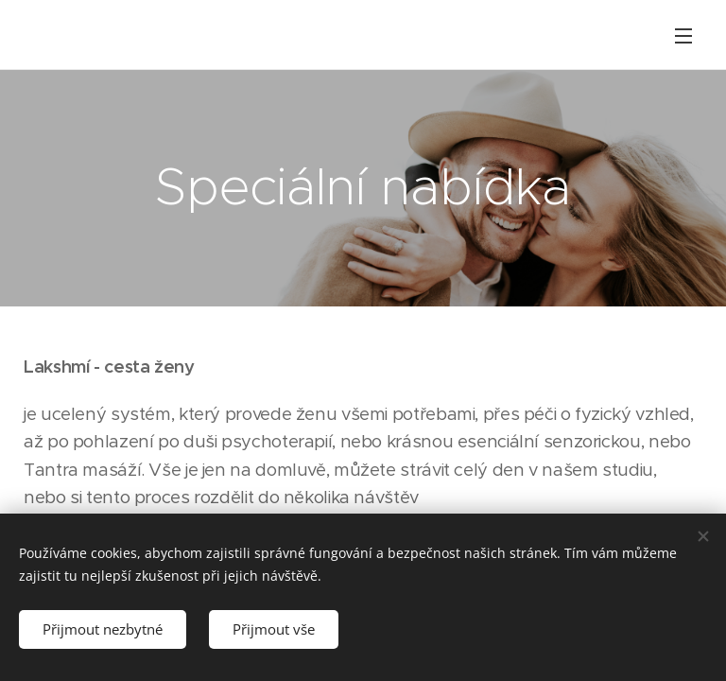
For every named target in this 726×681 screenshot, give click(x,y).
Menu (683, 36)
